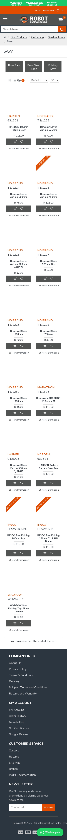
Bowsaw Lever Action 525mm (48, 129)
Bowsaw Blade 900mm (18, 400)
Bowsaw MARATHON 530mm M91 (48, 400)
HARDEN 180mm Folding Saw (18, 129)
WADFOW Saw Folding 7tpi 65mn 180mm (18, 608)
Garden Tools (56, 37)
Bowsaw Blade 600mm (18, 333)
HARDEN (14, 116)
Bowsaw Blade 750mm (48, 333)
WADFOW (15, 595)
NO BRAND (45, 116)
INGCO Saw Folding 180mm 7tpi (18, 537)
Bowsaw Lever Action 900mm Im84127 (18, 264)
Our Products (19, 37)
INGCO (12, 525)
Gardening (37, 37)
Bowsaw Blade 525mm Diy (48, 263)
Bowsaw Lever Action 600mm (18, 196)
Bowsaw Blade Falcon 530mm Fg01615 (18, 468)
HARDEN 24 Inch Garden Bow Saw (48, 467)
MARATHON (45, 387)
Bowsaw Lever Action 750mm (48, 196)
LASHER (13, 454)
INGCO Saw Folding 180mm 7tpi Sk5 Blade (48, 538)
